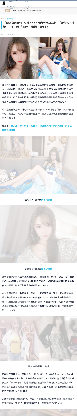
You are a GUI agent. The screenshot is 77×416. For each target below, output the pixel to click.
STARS (26, 7)
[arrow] (4, 3)
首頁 (2, 18)
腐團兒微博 (46, 199)
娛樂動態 (10, 18)
